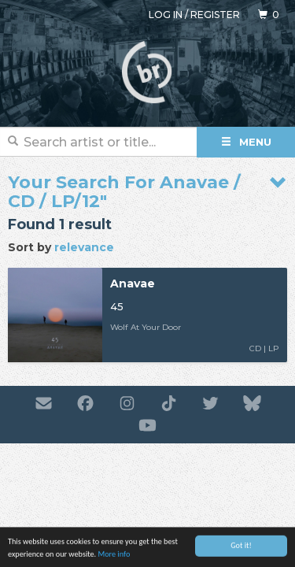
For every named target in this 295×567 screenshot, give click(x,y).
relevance (84, 247)
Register (215, 14)
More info (114, 557)
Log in (166, 14)
